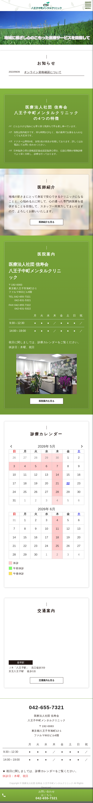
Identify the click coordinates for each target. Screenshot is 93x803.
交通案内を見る (46, 680)
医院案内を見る (46, 401)
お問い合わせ (46, 795)
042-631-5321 (23, 300)
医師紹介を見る (46, 222)
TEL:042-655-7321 (20, 296)
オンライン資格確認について (42, 72)
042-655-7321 (46, 707)
